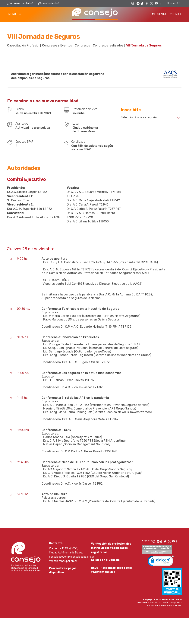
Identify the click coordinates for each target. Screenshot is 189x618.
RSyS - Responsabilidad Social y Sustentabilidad (111, 573)
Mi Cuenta (159, 14)
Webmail (175, 14)
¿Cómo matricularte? (20, 3)
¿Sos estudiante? (48, 3)
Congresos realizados (108, 45)
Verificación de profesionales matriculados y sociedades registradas (111, 548)
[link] (160, 561)
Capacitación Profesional (24, 45)
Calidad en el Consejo (105, 561)
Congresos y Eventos (57, 45)
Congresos (82, 45)
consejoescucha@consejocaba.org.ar (71, 556)
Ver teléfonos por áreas (63, 561)
